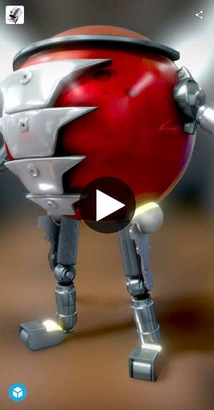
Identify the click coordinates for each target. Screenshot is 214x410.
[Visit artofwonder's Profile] (15, 15)
